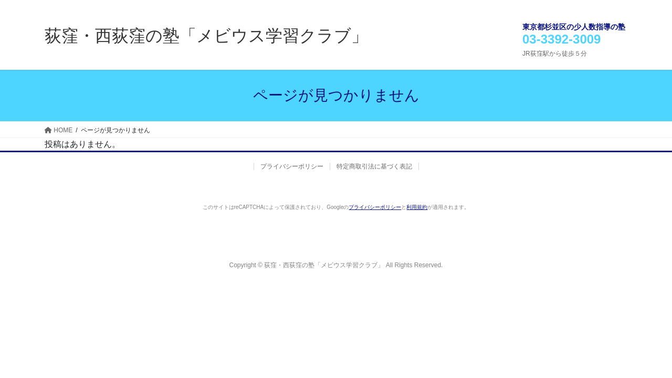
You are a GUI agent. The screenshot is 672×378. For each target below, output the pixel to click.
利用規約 (416, 207)
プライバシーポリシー (291, 166)
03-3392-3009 (561, 39)
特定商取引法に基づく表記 (374, 166)
